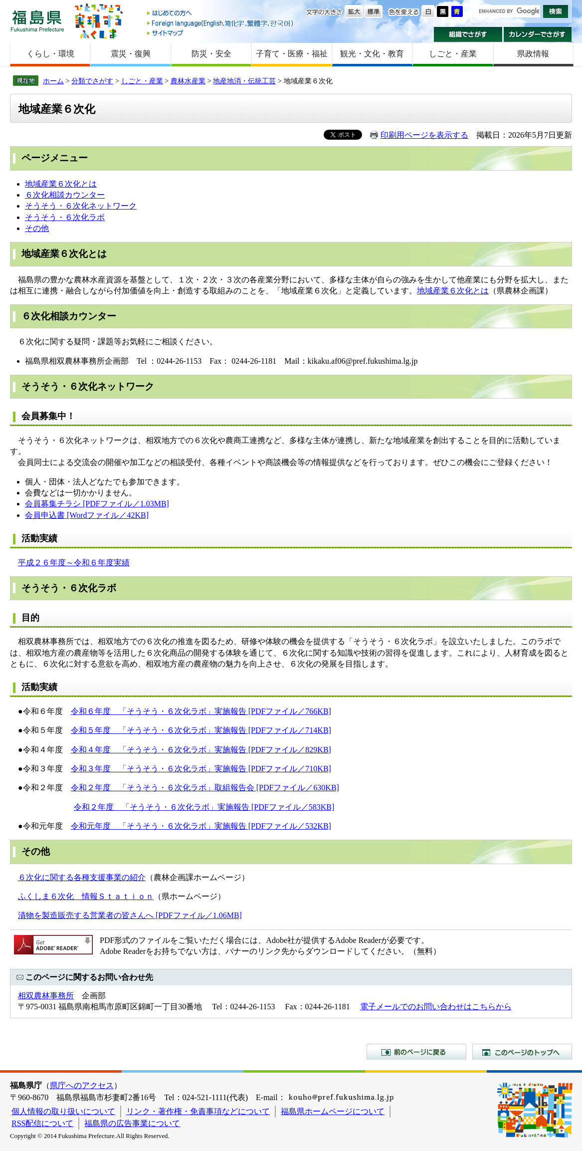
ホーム (53, 81)
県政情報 (533, 53)
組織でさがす (468, 34)
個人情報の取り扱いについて (63, 1111)
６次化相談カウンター (65, 195)
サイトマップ (221, 32)
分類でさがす (92, 81)
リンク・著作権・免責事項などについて (198, 1111)
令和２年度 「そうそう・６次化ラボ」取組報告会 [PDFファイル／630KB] (205, 787)
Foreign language (221, 23)
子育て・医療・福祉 (292, 53)
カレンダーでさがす (538, 34)
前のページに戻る (416, 1052)
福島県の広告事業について (132, 1123)
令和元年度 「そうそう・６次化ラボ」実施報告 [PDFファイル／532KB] (201, 826)
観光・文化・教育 (372, 53)
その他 (37, 228)
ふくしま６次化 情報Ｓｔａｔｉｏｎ (86, 896)
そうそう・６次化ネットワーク (81, 206)
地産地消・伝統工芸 (244, 81)
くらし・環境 (50, 53)
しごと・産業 (453, 53)
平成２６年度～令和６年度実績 (74, 562)
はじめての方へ (221, 13)
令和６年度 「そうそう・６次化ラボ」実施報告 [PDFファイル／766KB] (201, 711)
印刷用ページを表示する (424, 135)
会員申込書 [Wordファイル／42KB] (87, 515)
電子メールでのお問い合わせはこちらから (436, 1006)
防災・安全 (211, 53)
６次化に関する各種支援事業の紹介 (82, 877)
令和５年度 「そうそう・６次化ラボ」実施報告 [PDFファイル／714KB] (201, 730)
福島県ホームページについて (333, 1111)
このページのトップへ (522, 1052)
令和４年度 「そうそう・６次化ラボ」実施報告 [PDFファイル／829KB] (201, 749)
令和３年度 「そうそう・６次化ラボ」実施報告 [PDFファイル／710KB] (201, 768)
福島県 (37, 20)
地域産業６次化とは (61, 184)
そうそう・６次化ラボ (65, 217)
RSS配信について (42, 1123)
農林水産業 (188, 81)
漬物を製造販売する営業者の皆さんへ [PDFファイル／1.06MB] (130, 915)
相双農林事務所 (46, 995)
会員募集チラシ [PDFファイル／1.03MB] (97, 503)
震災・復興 (131, 53)
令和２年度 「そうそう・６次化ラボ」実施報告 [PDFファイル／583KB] (204, 807)
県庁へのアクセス (82, 1085)
